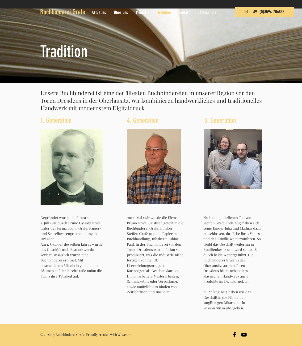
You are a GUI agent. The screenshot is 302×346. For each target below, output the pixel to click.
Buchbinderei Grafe (62, 12)
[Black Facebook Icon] (234, 334)
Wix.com (123, 334)
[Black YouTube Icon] (244, 334)
